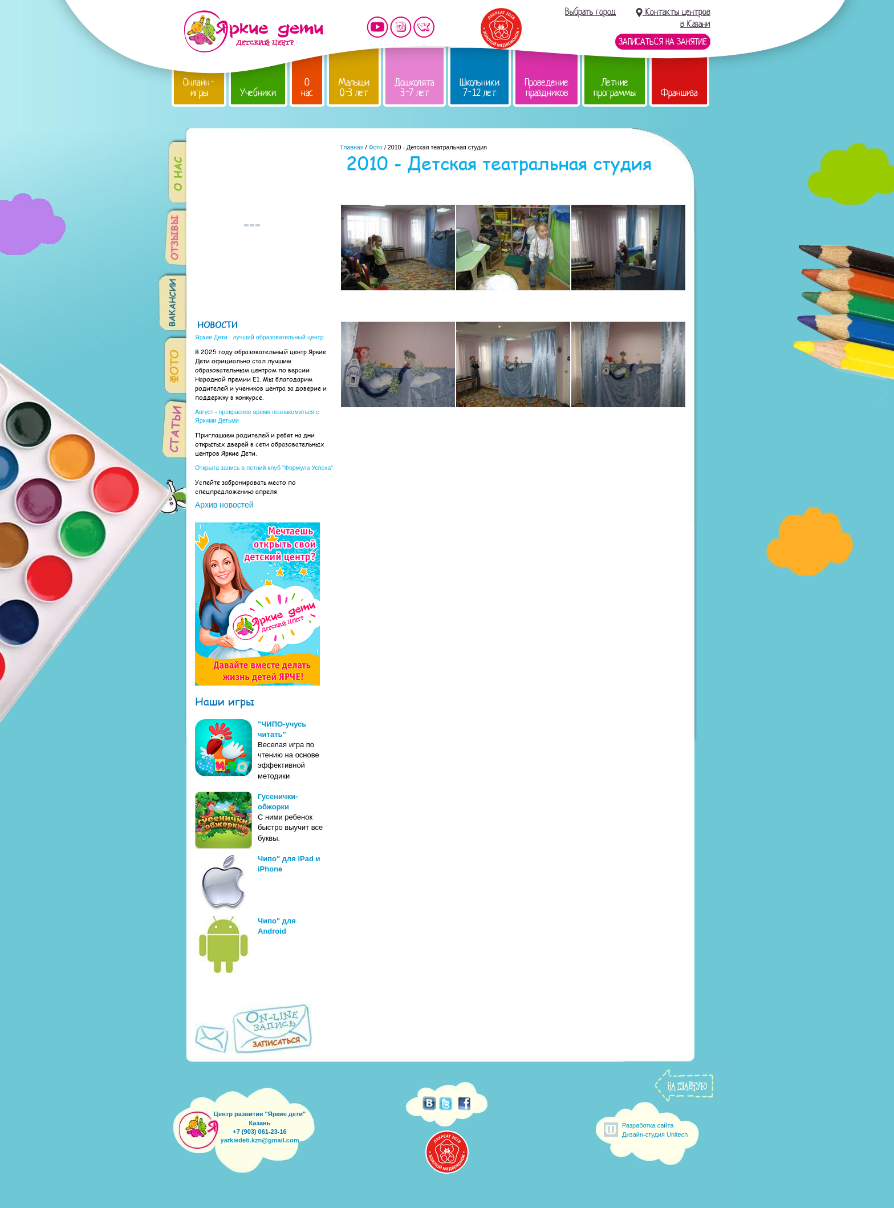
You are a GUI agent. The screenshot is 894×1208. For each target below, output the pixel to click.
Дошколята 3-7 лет (414, 87)
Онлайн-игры (199, 87)
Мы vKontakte (424, 27)
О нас (307, 87)
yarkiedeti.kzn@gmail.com (260, 1140)
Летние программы (615, 87)
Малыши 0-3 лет (353, 87)
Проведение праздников (546, 87)
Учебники (258, 92)
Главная (352, 147)
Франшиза (679, 92)
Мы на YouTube (377, 27)
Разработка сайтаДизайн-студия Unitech (655, 1129)
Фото (375, 147)
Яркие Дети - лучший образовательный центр (259, 337)
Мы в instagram (401, 27)
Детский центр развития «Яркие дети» (253, 31)
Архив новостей (224, 504)
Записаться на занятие (663, 41)
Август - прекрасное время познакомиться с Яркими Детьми (257, 416)
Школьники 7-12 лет (479, 87)
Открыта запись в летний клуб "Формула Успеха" (264, 467)
